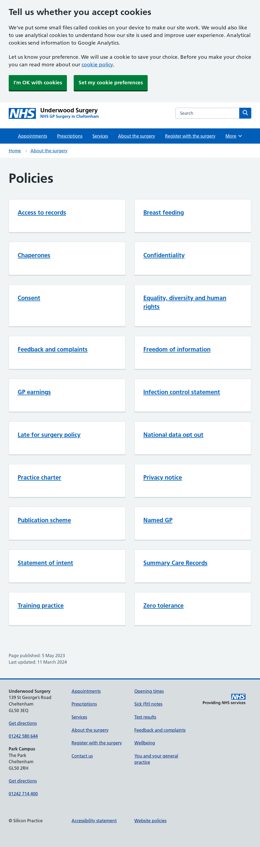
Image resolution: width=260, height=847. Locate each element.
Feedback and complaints (53, 349)
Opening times (149, 691)
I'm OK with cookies (38, 82)
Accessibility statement (94, 820)
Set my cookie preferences (111, 82)
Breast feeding (163, 212)
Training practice (41, 605)
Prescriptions (69, 136)
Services (100, 136)
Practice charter (39, 477)
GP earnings (34, 392)
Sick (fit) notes (148, 704)
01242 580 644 (23, 736)
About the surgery (136, 136)
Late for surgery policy (49, 434)
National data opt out (173, 434)
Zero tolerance (163, 605)
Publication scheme (44, 520)
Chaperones (34, 255)
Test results (145, 717)
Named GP (157, 520)
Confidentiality (164, 255)
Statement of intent (45, 563)
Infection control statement (181, 392)
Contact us (82, 756)
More (234, 136)
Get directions (23, 723)
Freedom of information (177, 349)
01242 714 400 (23, 793)
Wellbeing (144, 743)
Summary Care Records (175, 563)
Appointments (32, 136)
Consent (29, 298)
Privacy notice (162, 477)
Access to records (42, 212)
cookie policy (97, 64)
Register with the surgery (190, 136)
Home (15, 150)
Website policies (150, 820)
